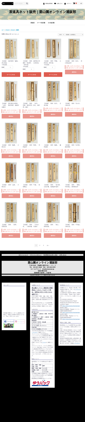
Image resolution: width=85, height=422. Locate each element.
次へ (48, 245)
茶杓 (17, 30)
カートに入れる (11, 74)
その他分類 (51, 23)
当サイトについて (23, 255)
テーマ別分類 (41, 23)
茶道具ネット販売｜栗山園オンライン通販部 (42, 12)
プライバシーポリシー (36, 255)
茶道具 (33, 23)
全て (3, 30)
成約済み (74, 72)
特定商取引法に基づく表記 (50, 255)
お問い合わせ (62, 255)
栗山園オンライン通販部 (42, 262)
